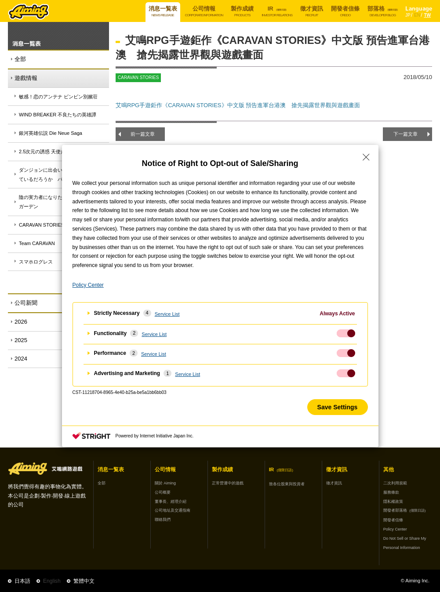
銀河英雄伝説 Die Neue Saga (50, 133)
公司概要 (163, 492)
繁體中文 (84, 581)
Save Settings (337, 407)
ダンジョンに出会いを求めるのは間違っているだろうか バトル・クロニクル (62, 174)
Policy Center (395, 529)
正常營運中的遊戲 (228, 483)
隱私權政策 (393, 501)
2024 (21, 358)
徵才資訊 (334, 483)
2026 (21, 321)
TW (427, 15)
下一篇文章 (405, 134)
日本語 (22, 581)
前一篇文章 (143, 134)
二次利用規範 (395, 483)
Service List (167, 314)
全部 (20, 59)
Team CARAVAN (37, 243)
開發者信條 (393, 520)
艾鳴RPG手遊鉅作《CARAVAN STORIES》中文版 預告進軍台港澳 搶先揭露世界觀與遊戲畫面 (238, 105)
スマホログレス (36, 261)
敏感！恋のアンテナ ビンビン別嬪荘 (58, 96)
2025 (21, 340)
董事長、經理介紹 (170, 501)
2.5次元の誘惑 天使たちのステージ (57, 151)
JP (408, 15)
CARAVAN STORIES (41, 224)
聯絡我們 (163, 519)
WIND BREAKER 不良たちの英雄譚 (57, 114)
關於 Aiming (165, 483)
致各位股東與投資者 (287, 484)
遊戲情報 (26, 78)
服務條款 (391, 492)
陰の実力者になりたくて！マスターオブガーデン (62, 202)
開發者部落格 (404, 510)
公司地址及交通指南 (172, 510)
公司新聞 (26, 303)
